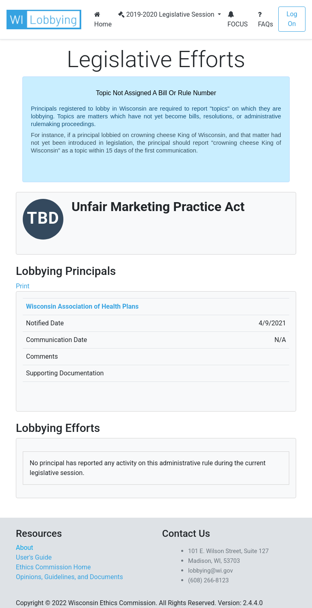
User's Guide (34, 557)
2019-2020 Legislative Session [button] (167, 14)
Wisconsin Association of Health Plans (82, 306)
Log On (291, 19)
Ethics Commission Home (53, 567)
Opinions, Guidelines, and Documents (69, 577)
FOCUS (238, 19)
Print (22, 286)
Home (103, 19)
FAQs (265, 19)
